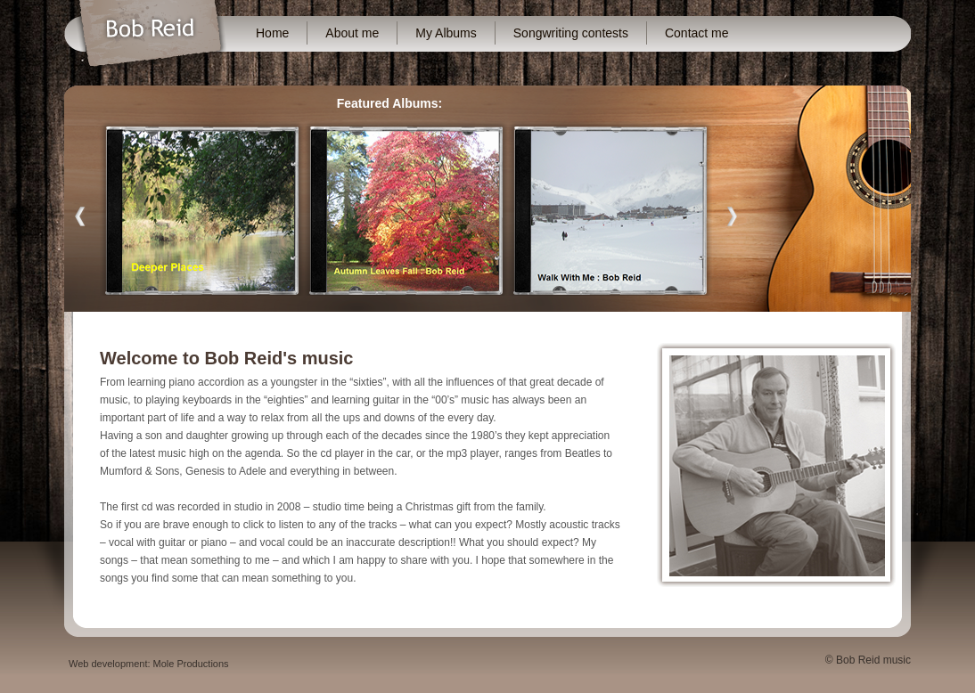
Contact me (697, 33)
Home (272, 33)
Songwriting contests (570, 33)
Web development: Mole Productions (149, 663)
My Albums (445, 33)
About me (352, 33)
